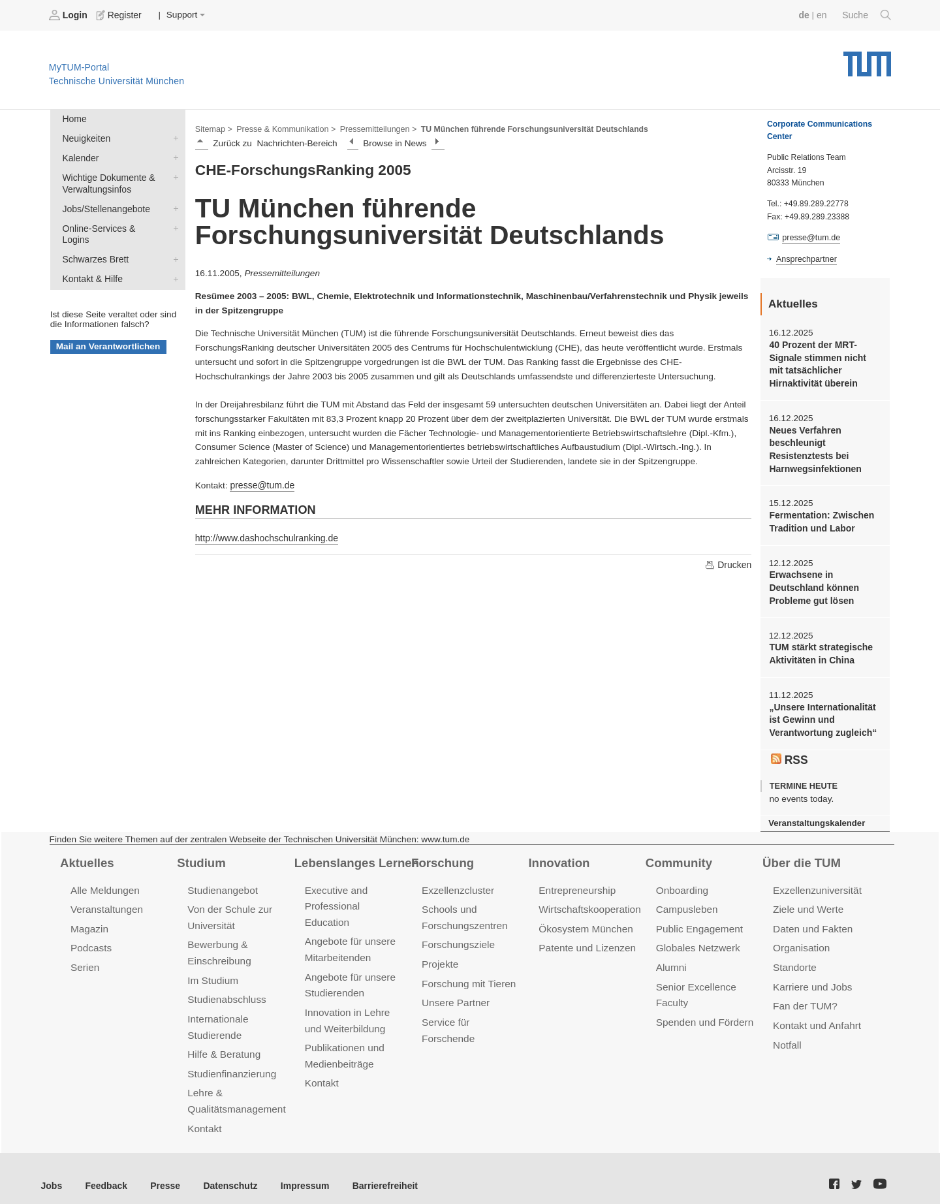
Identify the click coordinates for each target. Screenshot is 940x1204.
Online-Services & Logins (173, 224)
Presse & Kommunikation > (284, 128)
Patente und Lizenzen (586, 938)
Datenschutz (225, 1171)
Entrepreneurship (576, 881)
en (823, 15)
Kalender (173, 156)
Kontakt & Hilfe (173, 262)
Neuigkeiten (173, 137)
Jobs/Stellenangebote (173, 205)
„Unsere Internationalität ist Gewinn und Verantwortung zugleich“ (821, 713)
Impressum (298, 1171)
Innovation (558, 854)
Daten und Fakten (812, 919)
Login (69, 15)
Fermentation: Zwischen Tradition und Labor (820, 518)
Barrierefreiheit (375, 1171)
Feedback (104, 1171)
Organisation (800, 938)
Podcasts (90, 938)
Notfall (786, 1032)
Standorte (794, 957)
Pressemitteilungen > (373, 128)
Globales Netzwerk (697, 938)
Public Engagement (698, 919)
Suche (867, 15)
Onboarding (681, 881)
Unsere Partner (455, 991)
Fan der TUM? (804, 994)
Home (74, 118)
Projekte (440, 954)
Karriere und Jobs (811, 975)
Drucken (728, 563)
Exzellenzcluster (457, 881)
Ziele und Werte (807, 900)
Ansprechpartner (805, 258)
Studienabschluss (225, 988)
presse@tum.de (261, 484)
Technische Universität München (867, 59)
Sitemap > (213, 128)
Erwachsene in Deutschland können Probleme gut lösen (812, 583)
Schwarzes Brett (173, 243)
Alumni (671, 957)
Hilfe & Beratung (222, 1041)
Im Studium (212, 969)
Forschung (441, 854)
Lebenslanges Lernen (355, 854)
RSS (789, 751)
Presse (162, 1171)
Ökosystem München (584, 919)
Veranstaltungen (105, 900)
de (805, 15)
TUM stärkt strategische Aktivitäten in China (819, 648)
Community (678, 854)
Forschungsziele (457, 935)
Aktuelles (86, 854)
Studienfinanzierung (230, 1060)
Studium (200, 854)
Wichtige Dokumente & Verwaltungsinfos (173, 174)
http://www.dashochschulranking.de (264, 536)
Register (119, 15)
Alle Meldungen (104, 881)
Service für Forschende (472, 1010)
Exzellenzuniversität (816, 881)
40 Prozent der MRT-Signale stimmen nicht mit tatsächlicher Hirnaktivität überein (824, 363)
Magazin (89, 919)
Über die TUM (800, 854)
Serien (84, 957)
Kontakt (204, 1114)
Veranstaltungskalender (815, 814)
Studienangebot (221, 881)
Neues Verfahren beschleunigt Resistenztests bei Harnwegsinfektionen (813, 447)
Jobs (51, 1171)
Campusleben (686, 900)
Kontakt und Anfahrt (815, 1013)
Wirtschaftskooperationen (594, 900)
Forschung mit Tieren (467, 972)
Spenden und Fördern (703, 1010)
